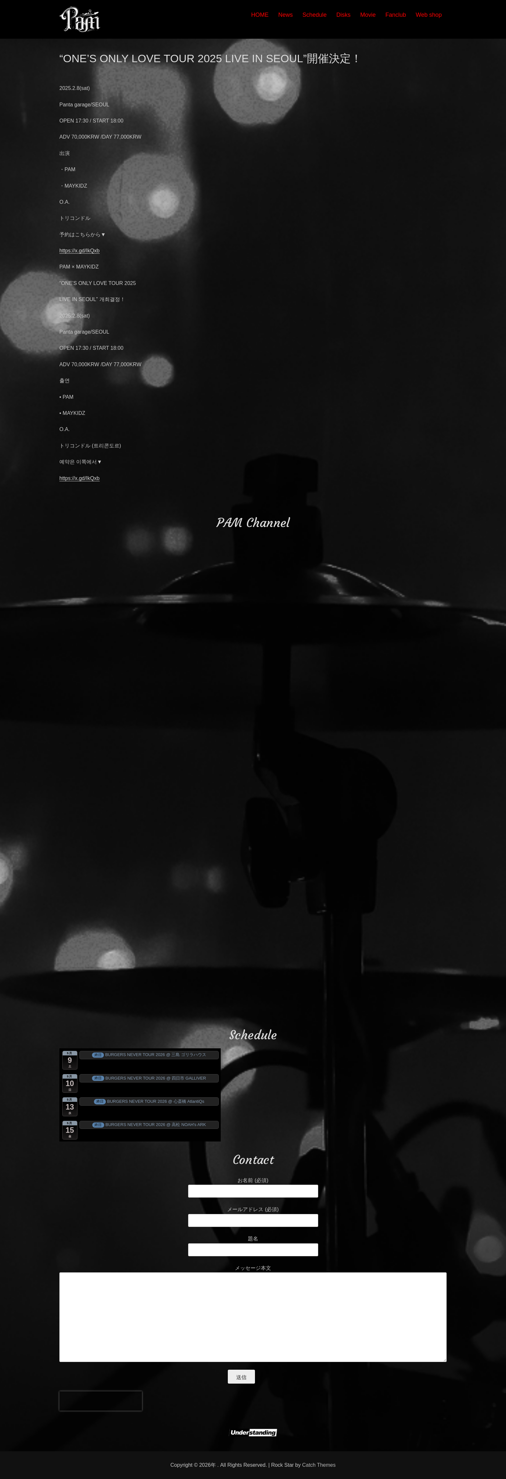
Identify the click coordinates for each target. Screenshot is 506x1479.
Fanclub (395, 15)
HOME (259, 15)
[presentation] (100, 1401)
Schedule (314, 15)
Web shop (429, 15)
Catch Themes (319, 1465)
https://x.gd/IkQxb (79, 250)
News (285, 15)
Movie (368, 15)
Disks (343, 15)
